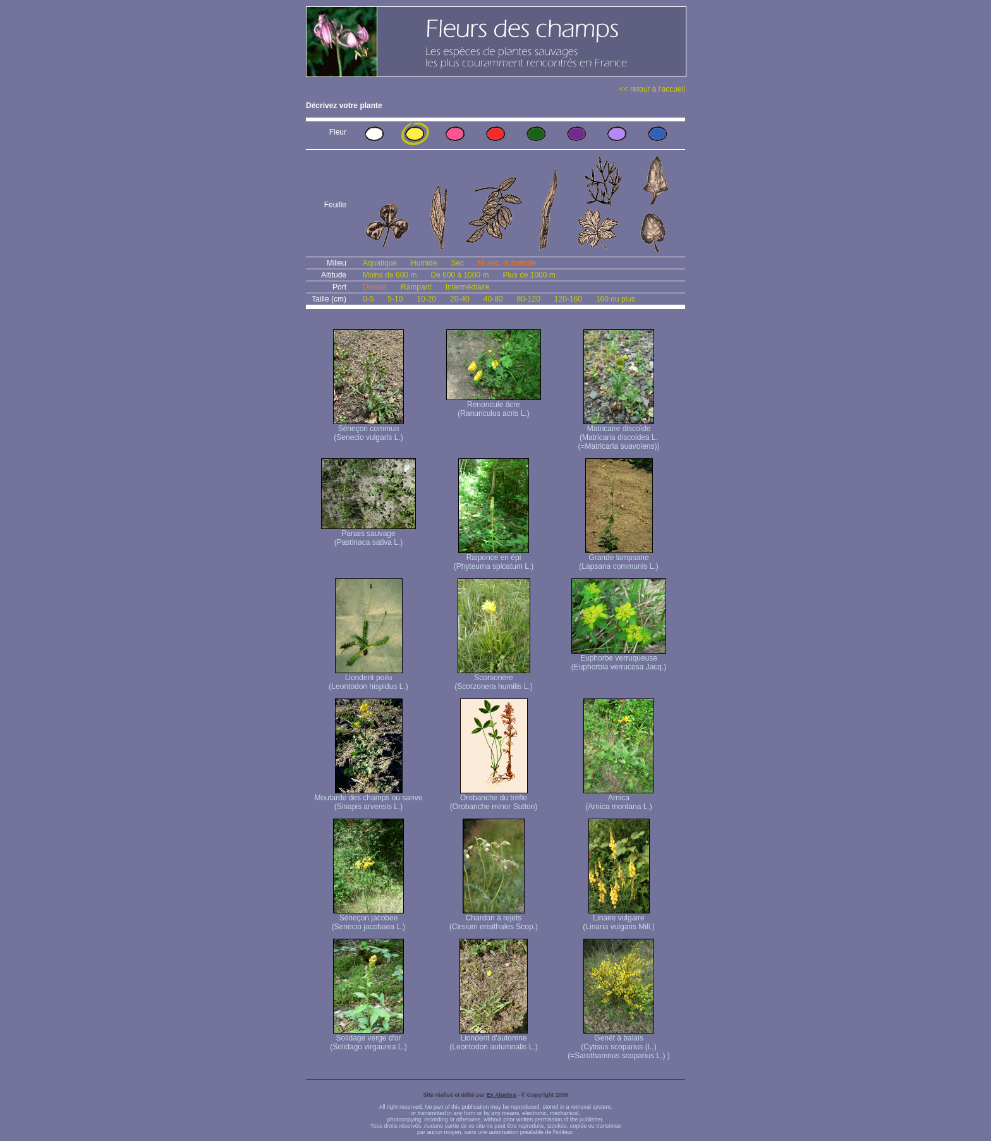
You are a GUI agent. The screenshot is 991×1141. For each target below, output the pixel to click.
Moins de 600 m (389, 275)
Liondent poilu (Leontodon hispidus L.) (368, 678)
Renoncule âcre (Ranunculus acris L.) (493, 405)
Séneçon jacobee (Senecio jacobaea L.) (369, 918)
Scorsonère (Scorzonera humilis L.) (493, 678)
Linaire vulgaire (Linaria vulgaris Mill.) (618, 918)
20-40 (460, 299)
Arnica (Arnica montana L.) (618, 798)
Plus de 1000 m (528, 275)
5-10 (395, 299)
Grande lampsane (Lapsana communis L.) (618, 558)
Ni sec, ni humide (507, 263)
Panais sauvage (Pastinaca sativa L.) (368, 534)
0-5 (368, 299)
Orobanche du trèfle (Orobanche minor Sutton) (494, 798)
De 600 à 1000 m (459, 275)
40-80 (493, 299)
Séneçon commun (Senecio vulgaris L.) (368, 429)
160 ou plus (615, 299)
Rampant (416, 287)
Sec (457, 263)
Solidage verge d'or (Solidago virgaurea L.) (368, 1039)
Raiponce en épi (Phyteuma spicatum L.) (494, 558)
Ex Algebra (501, 1095)
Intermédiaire (468, 287)
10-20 (426, 299)
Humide (424, 263)
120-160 (568, 299)
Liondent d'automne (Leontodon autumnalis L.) (493, 1039)
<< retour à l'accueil (652, 89)
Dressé (375, 287)
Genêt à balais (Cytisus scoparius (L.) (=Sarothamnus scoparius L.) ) (619, 1043)
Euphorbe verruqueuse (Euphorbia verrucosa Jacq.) (619, 659)
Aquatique (380, 263)
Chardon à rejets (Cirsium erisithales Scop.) (493, 918)
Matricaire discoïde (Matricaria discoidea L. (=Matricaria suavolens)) (618, 434)
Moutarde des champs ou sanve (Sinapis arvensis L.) (369, 798)
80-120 (528, 299)
